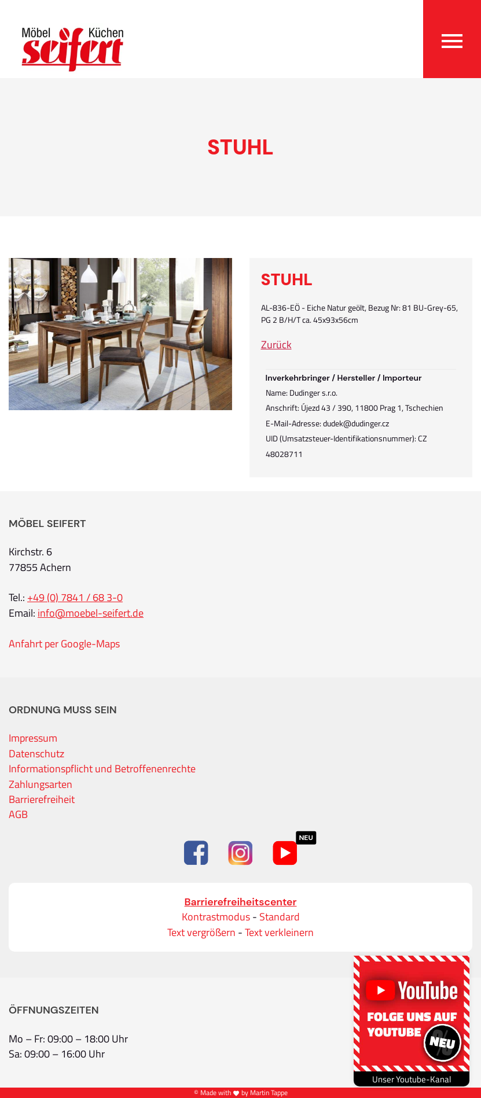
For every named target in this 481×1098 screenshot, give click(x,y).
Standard (279, 916)
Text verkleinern (279, 932)
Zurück (276, 344)
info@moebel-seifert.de (91, 613)
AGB (18, 814)
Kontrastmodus (216, 916)
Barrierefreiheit (42, 799)
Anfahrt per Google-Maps (64, 643)
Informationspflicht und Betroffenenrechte (102, 768)
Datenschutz (36, 753)
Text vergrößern (201, 932)
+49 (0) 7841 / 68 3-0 (75, 597)
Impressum (33, 738)
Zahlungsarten (40, 784)
